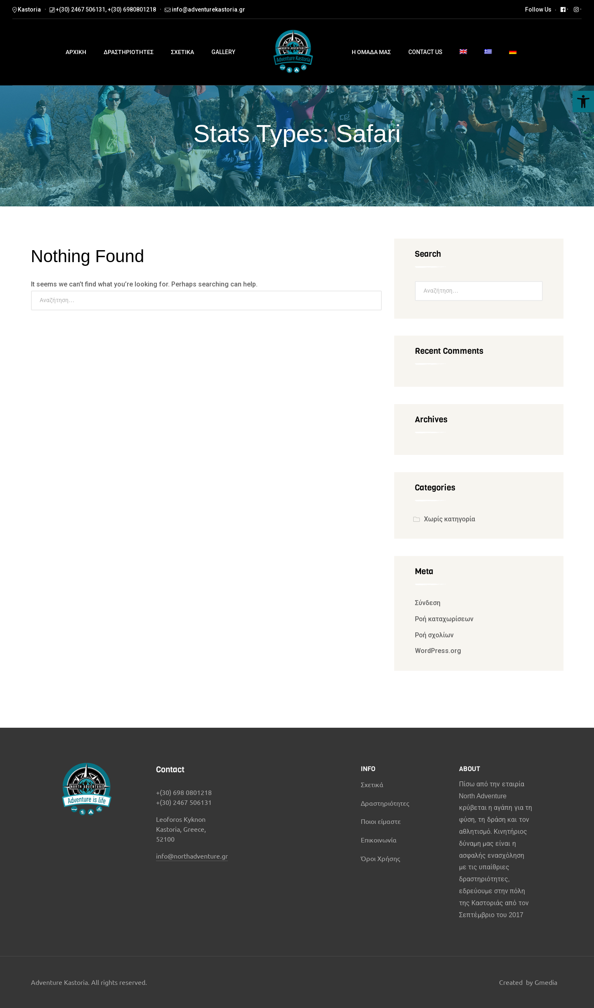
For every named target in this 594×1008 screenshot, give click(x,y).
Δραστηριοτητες (129, 52)
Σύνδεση (427, 603)
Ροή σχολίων (434, 635)
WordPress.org (438, 651)
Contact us (425, 52)
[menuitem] (463, 52)
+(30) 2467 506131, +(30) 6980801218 (106, 9)
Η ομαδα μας (371, 52)
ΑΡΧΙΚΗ (76, 52)
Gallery (223, 52)
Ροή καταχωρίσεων (444, 619)
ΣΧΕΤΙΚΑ (182, 52)
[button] (583, 101)
